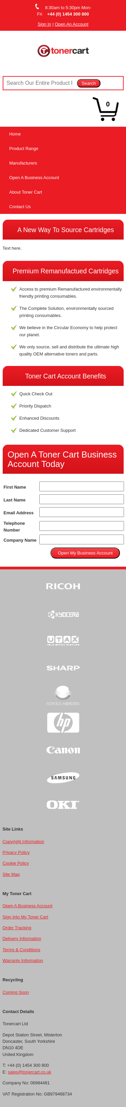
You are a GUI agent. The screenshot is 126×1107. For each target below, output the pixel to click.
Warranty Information (23, 960)
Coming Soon (16, 992)
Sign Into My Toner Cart (25, 916)
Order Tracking (17, 927)
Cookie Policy (16, 863)
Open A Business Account (34, 177)
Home (15, 134)
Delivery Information (22, 938)
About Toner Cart (25, 192)
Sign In (44, 24)
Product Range (23, 148)
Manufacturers (23, 163)
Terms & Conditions (21, 949)
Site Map (11, 874)
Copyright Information (23, 841)
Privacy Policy (16, 852)
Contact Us (20, 206)
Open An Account (71, 24)
